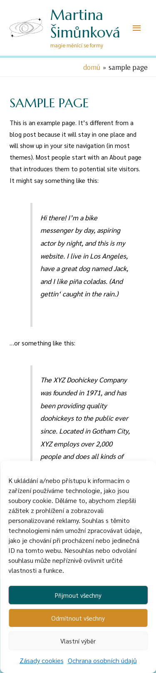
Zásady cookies (42, 660)
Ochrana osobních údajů (102, 660)
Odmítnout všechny (78, 618)
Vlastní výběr (78, 641)
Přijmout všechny (78, 595)
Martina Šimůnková (85, 24)
